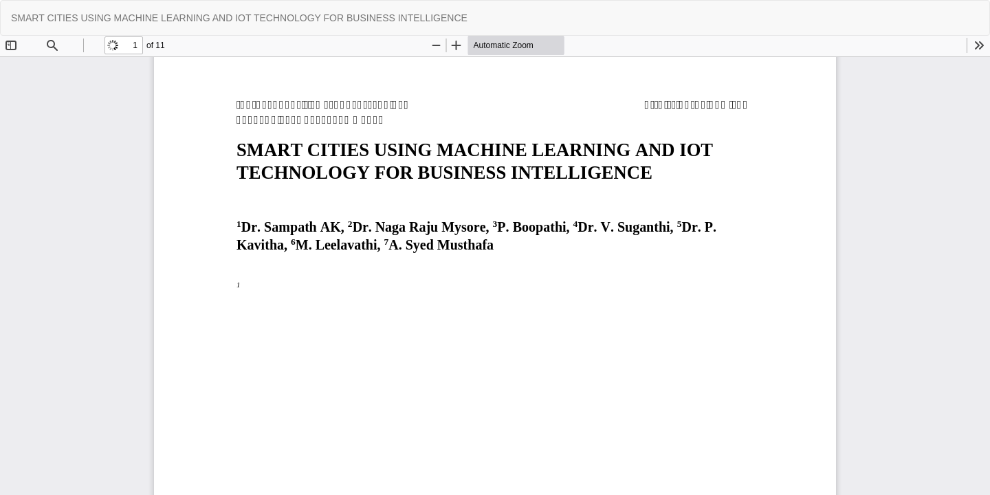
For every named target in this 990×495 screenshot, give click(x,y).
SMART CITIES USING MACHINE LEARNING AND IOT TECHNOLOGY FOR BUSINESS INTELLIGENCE (239, 17)
